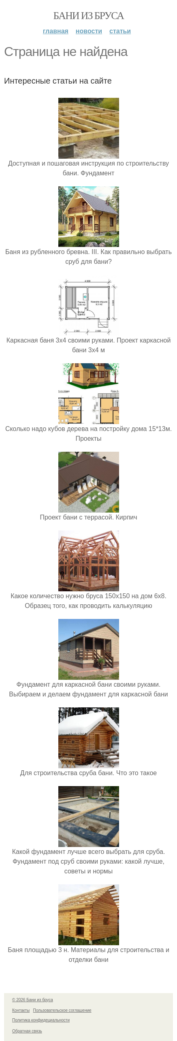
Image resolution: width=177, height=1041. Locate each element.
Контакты (21, 1010)
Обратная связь (27, 1031)
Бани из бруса (88, 16)
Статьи (120, 31)
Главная (55, 31)
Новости (89, 31)
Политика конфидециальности (41, 1020)
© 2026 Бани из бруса (32, 1000)
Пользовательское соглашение (62, 1010)
